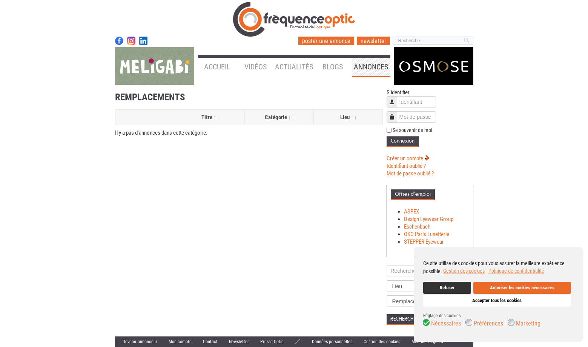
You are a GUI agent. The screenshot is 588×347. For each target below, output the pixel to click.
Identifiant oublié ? (406, 166)
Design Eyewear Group (428, 219)
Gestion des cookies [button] (464, 271)
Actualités (294, 66)
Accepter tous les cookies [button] (497, 300)
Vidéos (255, 66)
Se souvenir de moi (412, 130)
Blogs (332, 66)
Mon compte (180, 341)
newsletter (373, 41)
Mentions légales (427, 341)
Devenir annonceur (140, 341)
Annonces (371, 66)
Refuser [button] (447, 287)
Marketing (528, 323)
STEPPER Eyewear (424, 241)
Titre (210, 117)
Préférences (488, 323)
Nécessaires (446, 323)
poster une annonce (326, 41)
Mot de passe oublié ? (410, 173)
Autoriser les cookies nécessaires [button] (522, 287)
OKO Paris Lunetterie (426, 234)
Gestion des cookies (382, 341)
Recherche (403, 319)
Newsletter (239, 341)
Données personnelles (332, 341)
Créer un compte (408, 158)
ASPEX (411, 211)
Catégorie (279, 117)
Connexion (403, 141)
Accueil (217, 66)
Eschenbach (417, 226)
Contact (210, 341)
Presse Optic (272, 341)
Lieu (348, 117)
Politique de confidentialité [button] (516, 271)
